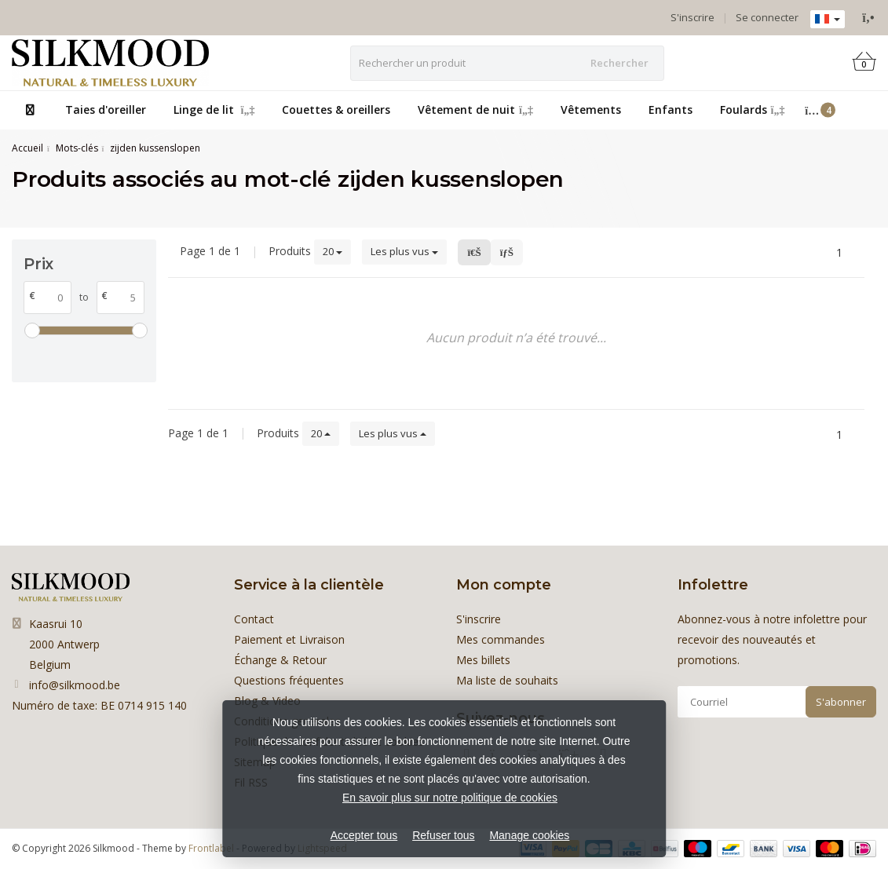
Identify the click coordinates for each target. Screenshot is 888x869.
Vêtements (591, 109)
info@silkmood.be (74, 684)
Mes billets (483, 659)
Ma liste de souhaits (507, 680)
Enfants (670, 109)
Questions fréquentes (289, 680)
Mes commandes (500, 639)
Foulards (752, 109)
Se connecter (767, 17)
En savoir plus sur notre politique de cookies (449, 797)
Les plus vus (404, 251)
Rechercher (619, 63)
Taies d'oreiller (105, 109)
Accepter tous (364, 835)
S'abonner (841, 702)
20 (332, 251)
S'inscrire (692, 17)
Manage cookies (529, 835)
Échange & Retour (280, 659)
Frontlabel (211, 848)
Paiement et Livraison (289, 639)
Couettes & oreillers (336, 109)
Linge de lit (214, 109)
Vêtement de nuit (475, 109)
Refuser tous (443, 835)
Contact (254, 619)
